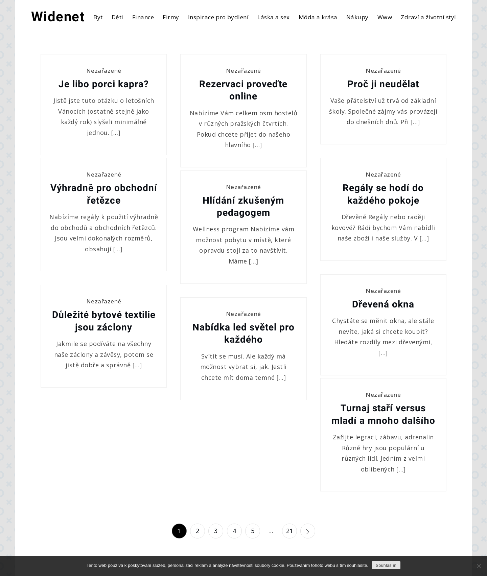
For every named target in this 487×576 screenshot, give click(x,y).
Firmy (171, 17)
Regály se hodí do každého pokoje (383, 194)
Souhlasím (386, 565)
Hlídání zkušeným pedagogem (243, 206)
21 (289, 531)
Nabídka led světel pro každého (243, 333)
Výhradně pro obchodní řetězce (103, 194)
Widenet (58, 17)
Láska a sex (273, 17)
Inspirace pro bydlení (218, 17)
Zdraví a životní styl (428, 17)
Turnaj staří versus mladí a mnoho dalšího (383, 414)
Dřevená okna (383, 304)
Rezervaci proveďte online (243, 90)
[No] (478, 565)
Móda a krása (318, 17)
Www (384, 17)
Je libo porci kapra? (104, 84)
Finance (143, 17)
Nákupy (357, 17)
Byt (98, 17)
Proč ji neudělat (383, 84)
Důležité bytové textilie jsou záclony (104, 320)
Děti (117, 17)
